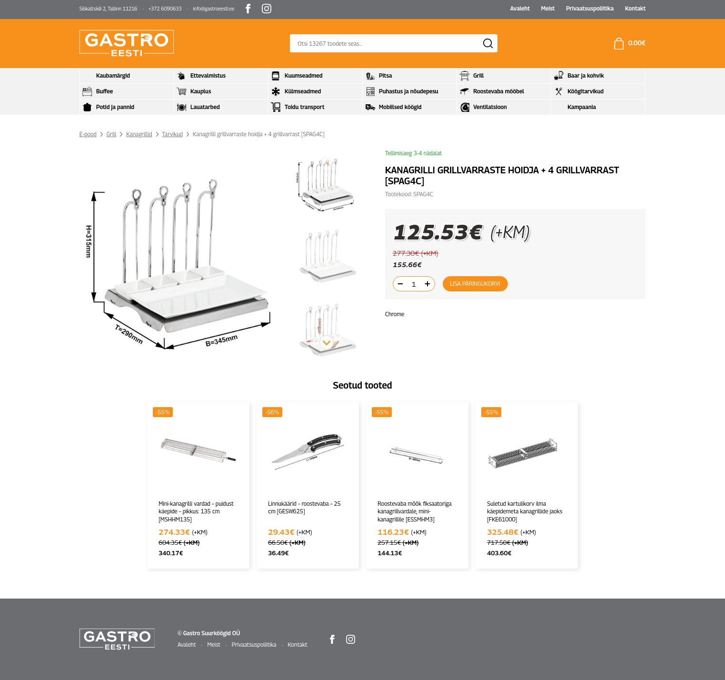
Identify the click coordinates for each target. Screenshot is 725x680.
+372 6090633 (165, 8)
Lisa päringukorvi (475, 283)
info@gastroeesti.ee (213, 8)
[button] (326, 342)
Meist (548, 8)
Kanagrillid (139, 134)
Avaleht (520, 8)
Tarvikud (172, 134)
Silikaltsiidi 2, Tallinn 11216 (108, 8)
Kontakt (635, 8)
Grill (112, 134)
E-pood (88, 134)
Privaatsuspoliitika (590, 8)
